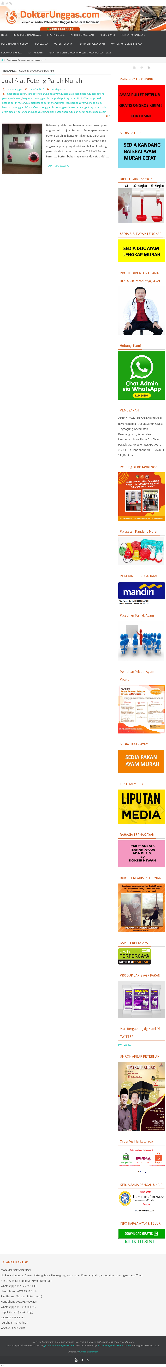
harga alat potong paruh (35, 98)
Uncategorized (58, 89)
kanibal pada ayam (76, 102)
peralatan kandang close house (60, 1345)
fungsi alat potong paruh (74, 93)
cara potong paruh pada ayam (43, 93)
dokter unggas (14, 89)
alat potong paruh (16, 93)
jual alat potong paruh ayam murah (45, 102)
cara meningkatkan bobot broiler (114, 1345)
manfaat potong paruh (41, 107)
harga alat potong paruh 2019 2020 (69, 98)
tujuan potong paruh (58, 111)
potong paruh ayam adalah (69, 107)
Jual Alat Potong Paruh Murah (42, 80)
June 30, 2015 (36, 89)
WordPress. (93, 1351)
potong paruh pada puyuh (32, 111)
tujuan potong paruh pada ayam (88, 111)
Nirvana (82, 1351)
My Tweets (124, 1044)
